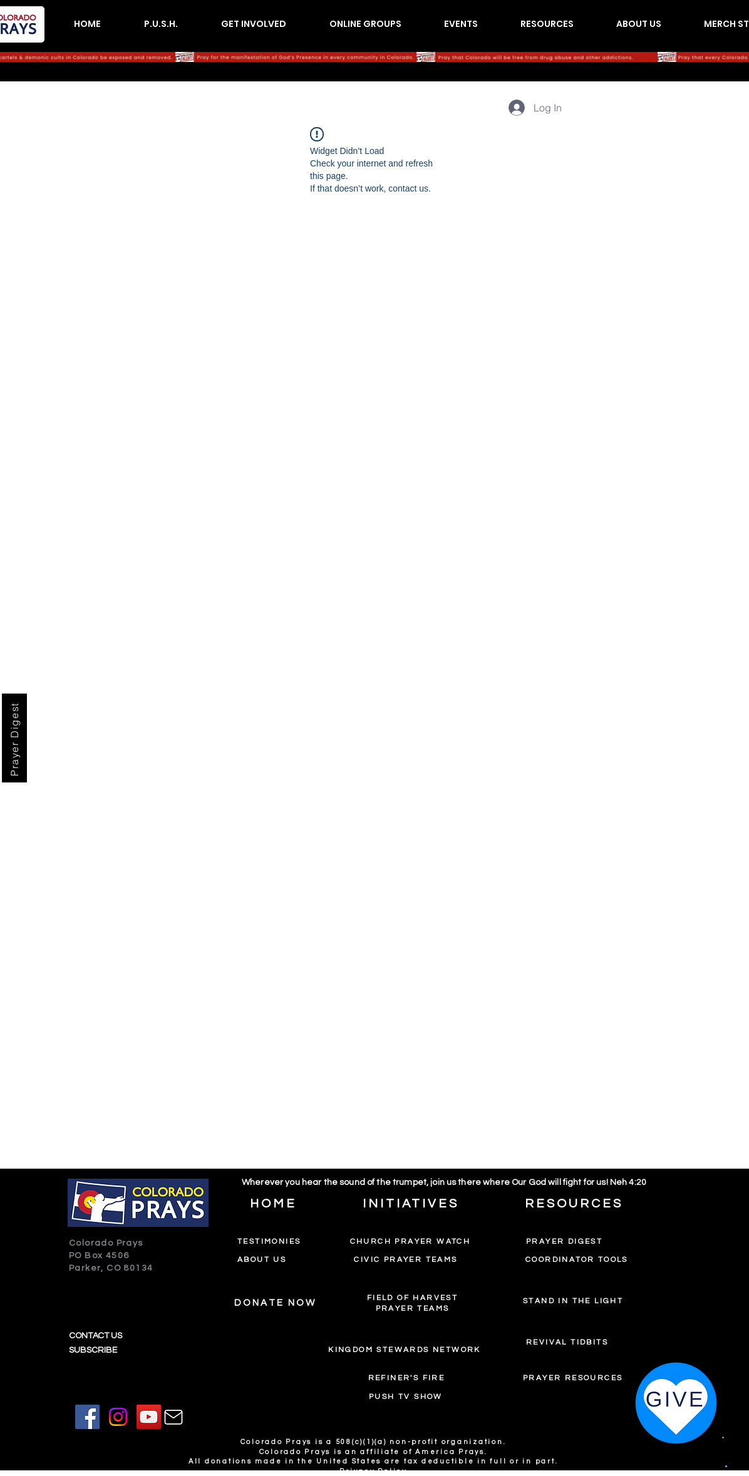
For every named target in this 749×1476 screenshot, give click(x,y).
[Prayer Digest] (14, 738)
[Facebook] (87, 1417)
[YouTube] (149, 1417)
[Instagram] (118, 1417)
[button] (160, 24)
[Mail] (173, 1417)
